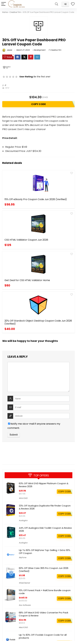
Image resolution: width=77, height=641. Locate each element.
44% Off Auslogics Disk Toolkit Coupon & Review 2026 (45, 529)
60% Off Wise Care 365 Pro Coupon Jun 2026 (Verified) (43, 569)
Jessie (7, 50)
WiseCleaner (24, 583)
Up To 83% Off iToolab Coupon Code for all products (43, 636)
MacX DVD (23, 627)
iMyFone (22, 557)
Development (39, 50)
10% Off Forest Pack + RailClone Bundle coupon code (45, 592)
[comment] (38, 305)
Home (5, 12)
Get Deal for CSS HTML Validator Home (19, 247)
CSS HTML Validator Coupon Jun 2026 (53, 201)
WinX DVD (23, 498)
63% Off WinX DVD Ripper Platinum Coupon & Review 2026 (43, 485)
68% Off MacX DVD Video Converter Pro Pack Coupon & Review (43, 614)
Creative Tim (15, 12)
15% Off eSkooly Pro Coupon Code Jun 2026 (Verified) (19, 202)
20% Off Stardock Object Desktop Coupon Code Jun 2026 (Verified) (56, 249)
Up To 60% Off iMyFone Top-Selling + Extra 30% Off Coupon (44, 552)
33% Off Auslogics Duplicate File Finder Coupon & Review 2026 (45, 507)
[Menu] (3, 4)
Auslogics (23, 520)
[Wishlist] (73, 4)
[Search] (56, 4)
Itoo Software (25, 605)
